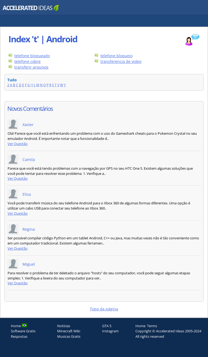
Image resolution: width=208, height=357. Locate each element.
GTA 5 (106, 325)
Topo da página (104, 308)
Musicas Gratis (68, 336)
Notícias (63, 325)
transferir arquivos (31, 67)
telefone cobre (27, 61)
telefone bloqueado (32, 55)
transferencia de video (120, 61)
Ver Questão (18, 143)
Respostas (19, 336)
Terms (152, 325)
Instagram (110, 331)
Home (140, 325)
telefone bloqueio (116, 55)
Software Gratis (23, 331)
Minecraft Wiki (68, 331)
